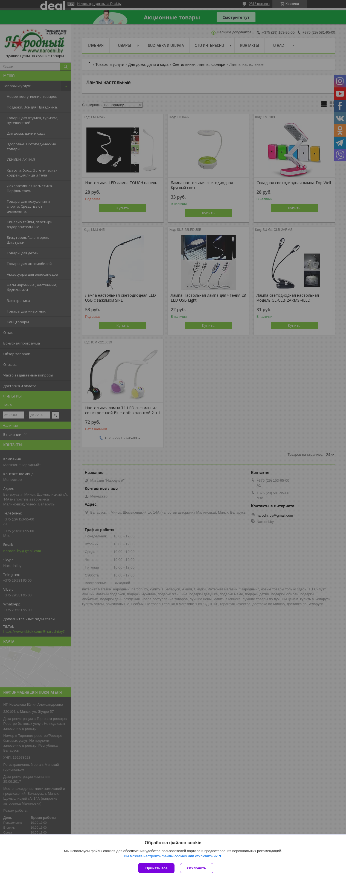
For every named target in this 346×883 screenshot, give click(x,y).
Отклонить (196, 868)
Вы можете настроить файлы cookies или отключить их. (171, 856)
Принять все (156, 868)
